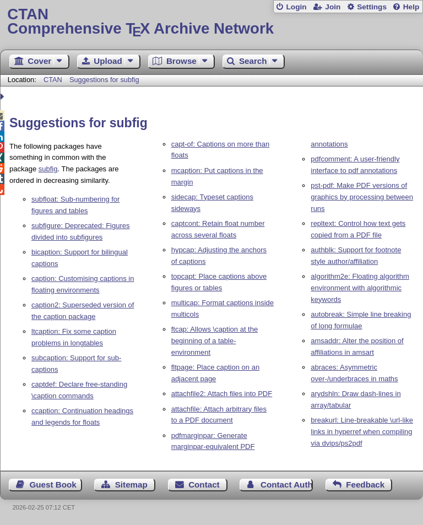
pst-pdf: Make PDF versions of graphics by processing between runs (362, 197)
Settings (372, 7)
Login (296, 7)
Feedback (365, 484)
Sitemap (131, 484)
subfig (48, 169)
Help (411, 7)
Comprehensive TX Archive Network (211, 21)
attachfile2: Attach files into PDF (222, 393)
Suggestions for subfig (104, 79)
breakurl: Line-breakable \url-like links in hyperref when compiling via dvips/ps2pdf (362, 431)
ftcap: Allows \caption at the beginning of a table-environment (214, 340)
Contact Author (287, 484)
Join (332, 7)
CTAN (53, 79)
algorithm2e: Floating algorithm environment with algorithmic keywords (360, 288)
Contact (204, 484)
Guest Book (53, 484)
